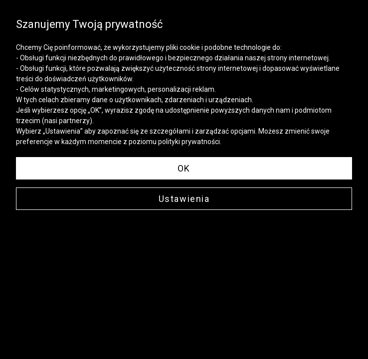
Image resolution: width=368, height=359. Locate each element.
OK (184, 168)
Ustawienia (184, 198)
